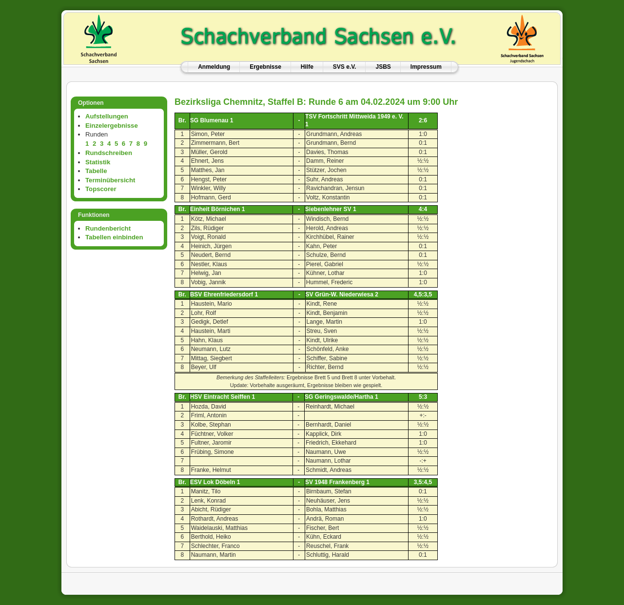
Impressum (426, 66)
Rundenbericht (108, 228)
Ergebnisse (265, 66)
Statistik (97, 162)
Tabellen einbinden (114, 237)
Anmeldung (214, 66)
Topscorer (101, 189)
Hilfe (307, 66)
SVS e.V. (344, 66)
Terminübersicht (110, 180)
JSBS (382, 66)
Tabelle (96, 171)
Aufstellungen (106, 116)
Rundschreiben (108, 152)
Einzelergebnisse (111, 125)
